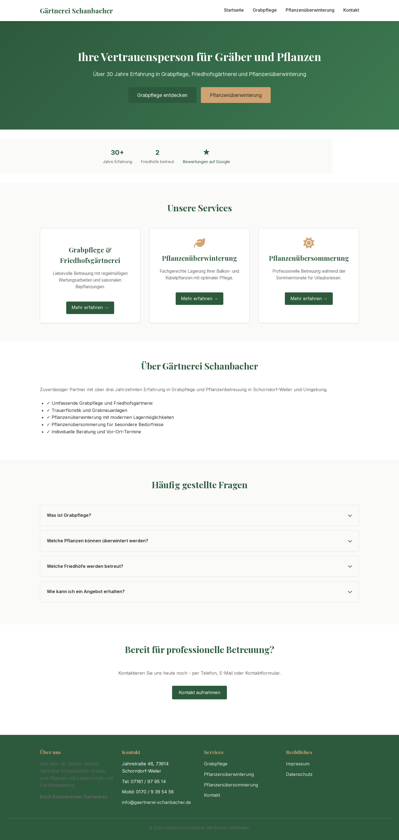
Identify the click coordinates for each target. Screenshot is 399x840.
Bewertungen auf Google (206, 161)
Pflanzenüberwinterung (310, 10)
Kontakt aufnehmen (199, 692)
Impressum (298, 763)
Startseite (234, 10)
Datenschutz (299, 774)
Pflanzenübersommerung (231, 785)
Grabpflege (265, 10)
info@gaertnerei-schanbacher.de (156, 802)
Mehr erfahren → (90, 307)
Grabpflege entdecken (162, 96)
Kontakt (351, 10)
